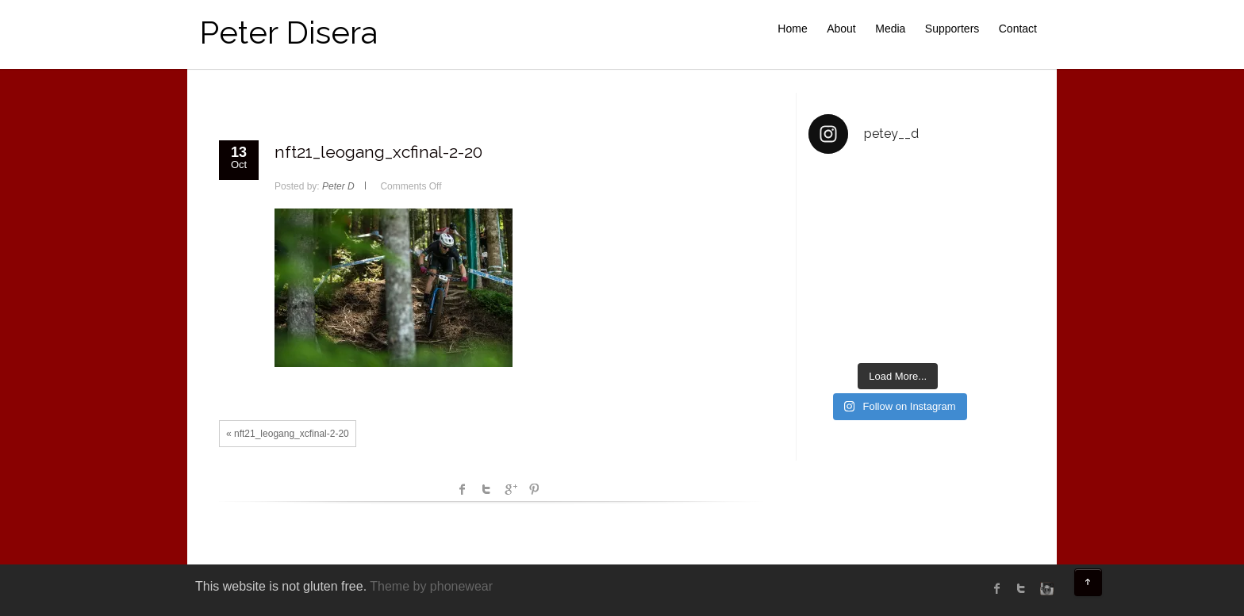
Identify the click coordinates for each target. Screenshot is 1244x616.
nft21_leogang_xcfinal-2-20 (378, 152)
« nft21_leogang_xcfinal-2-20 (287, 433)
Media (890, 28)
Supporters (952, 28)
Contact (1018, 28)
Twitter (486, 489)
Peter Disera (288, 32)
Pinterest (534, 489)
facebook (462, 489)
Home (792, 28)
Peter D (338, 186)
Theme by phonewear (431, 586)
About (841, 28)
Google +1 (510, 489)
